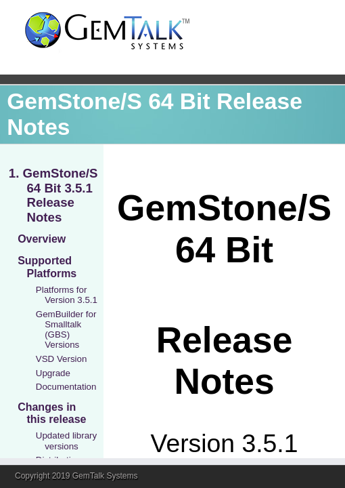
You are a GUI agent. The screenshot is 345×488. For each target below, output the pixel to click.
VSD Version (61, 359)
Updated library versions (66, 440)
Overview (42, 239)
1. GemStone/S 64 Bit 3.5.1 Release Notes (53, 195)
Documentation (66, 387)
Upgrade (53, 373)
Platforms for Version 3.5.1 (66, 295)
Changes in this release (52, 413)
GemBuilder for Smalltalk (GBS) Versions (66, 329)
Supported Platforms (47, 267)
